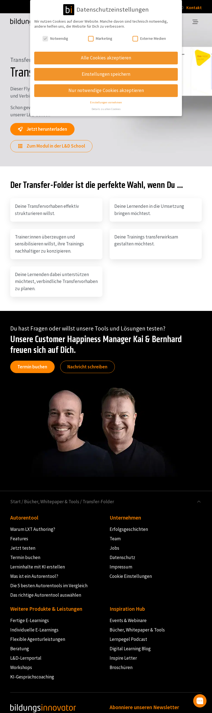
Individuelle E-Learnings (34, 630)
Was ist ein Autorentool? (34, 576)
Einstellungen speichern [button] (106, 73)
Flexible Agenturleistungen (37, 639)
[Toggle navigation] (195, 22)
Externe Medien (149, 37)
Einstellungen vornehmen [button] (106, 101)
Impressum (121, 567)
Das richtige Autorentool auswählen (45, 595)
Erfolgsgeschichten (129, 529)
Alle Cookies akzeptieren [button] (106, 57)
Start (15, 502)
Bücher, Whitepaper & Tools (51, 502)
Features (19, 539)
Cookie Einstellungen (131, 576)
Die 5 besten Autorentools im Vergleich (49, 586)
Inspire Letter (123, 658)
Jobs (114, 548)
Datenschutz (122, 557)
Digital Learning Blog (130, 649)
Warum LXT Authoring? (32, 529)
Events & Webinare (128, 620)
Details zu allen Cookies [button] (106, 108)
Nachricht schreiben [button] (87, 367)
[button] (199, 700)
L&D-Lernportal (25, 658)
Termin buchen (32, 367)
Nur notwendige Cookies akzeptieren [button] (106, 89)
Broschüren (121, 667)
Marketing (100, 37)
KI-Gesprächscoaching (32, 677)
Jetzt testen (22, 548)
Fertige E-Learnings (29, 620)
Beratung (19, 649)
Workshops (21, 667)
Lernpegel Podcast (128, 639)
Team (115, 539)
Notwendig (55, 37)
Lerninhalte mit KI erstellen (37, 567)
